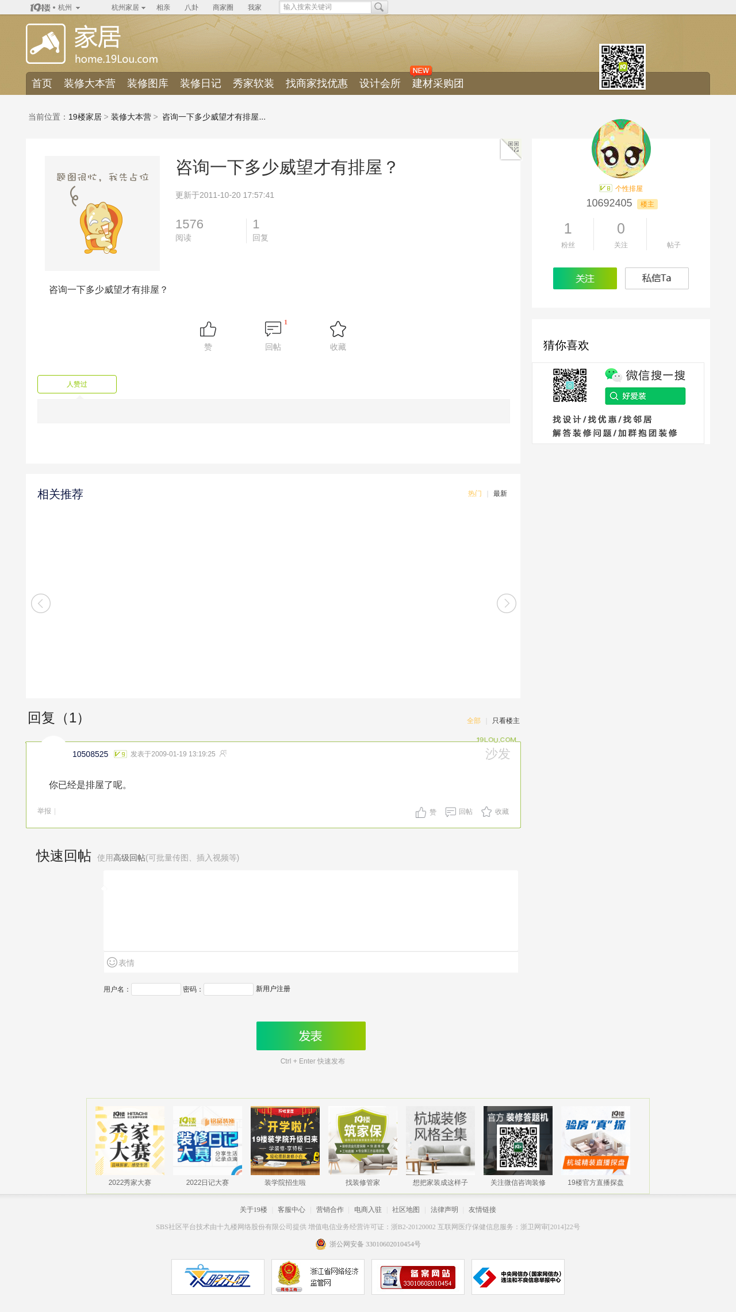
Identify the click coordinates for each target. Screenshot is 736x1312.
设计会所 (380, 83)
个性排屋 (629, 189)
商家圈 (223, 7)
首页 (42, 83)
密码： (193, 989)
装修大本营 (90, 83)
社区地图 (406, 1210)
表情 (126, 962)
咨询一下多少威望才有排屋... (214, 116)
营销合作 (330, 1210)
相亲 (163, 7)
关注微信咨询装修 (518, 1181)
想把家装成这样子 (440, 1181)
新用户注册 (273, 989)
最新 (500, 493)
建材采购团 (438, 83)
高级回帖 (129, 857)
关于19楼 (253, 1210)
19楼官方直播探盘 (595, 1181)
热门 (475, 493)
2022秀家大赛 (130, 1181)
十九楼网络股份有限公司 (255, 1227)
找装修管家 (363, 1181)
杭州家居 (125, 7)
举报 (44, 811)
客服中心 (291, 1210)
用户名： (117, 989)
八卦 (191, 7)
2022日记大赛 (207, 1181)
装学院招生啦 (285, 1181)
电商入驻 (368, 1210)
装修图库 (147, 83)
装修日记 (200, 83)
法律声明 (444, 1210)
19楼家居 (85, 116)
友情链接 (482, 1210)
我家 (255, 7)
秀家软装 (253, 83)
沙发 (498, 754)
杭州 (65, 7)
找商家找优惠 (317, 83)
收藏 (502, 812)
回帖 (466, 812)
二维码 (511, 149)
